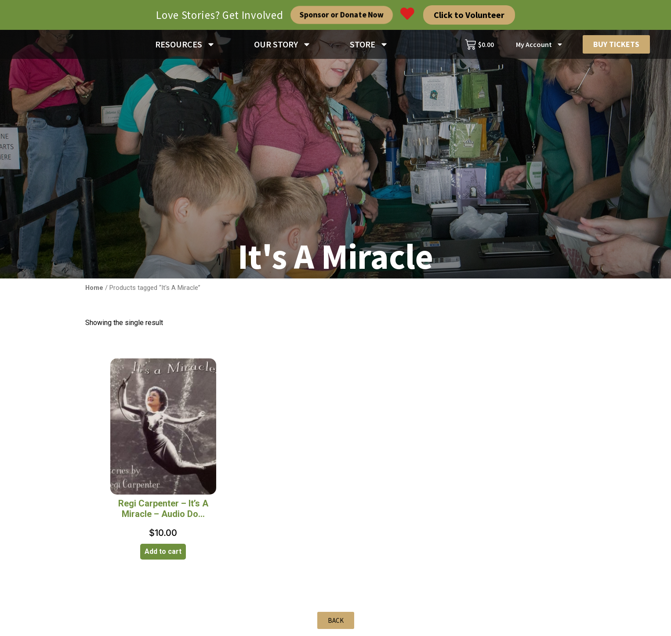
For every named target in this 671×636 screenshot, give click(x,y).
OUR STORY (282, 46)
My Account (539, 46)
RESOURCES (185, 46)
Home (94, 291)
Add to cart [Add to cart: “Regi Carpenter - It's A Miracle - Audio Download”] (163, 554)
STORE (369, 46)
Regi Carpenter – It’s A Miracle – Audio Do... (163, 511)
